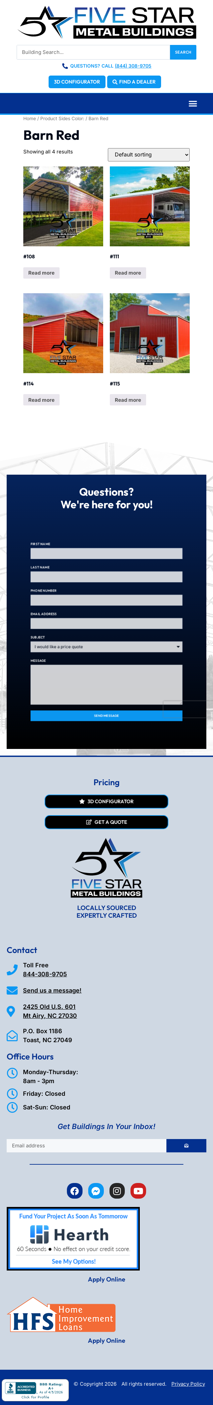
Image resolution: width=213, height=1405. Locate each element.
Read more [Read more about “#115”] (128, 400)
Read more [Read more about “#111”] (128, 273)
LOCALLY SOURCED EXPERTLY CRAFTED (107, 911)
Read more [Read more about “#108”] (41, 273)
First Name (65, 575)
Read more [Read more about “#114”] (41, 400)
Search (183, 52)
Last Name (65, 589)
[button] (193, 103)
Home (29, 118)
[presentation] (163, 678)
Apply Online (106, 1279)
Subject (63, 633)
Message (64, 647)
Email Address (67, 618)
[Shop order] (149, 154)
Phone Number (67, 604)
